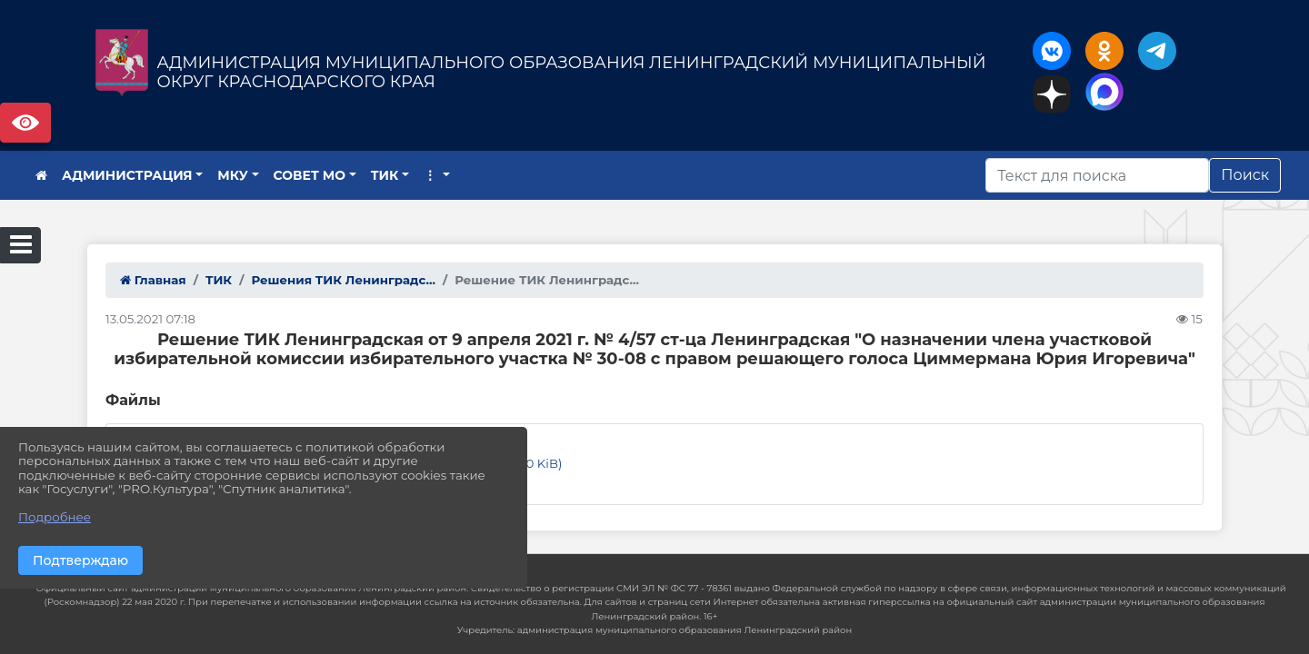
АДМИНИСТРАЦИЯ (127, 175)
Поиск (1245, 174)
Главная (153, 279)
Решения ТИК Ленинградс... (343, 279)
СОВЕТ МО (310, 175)
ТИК (385, 175)
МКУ (232, 175)
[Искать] (1097, 175)
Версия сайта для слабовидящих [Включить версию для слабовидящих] (25, 123)
